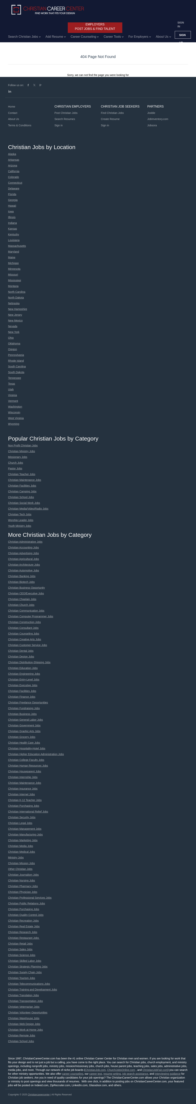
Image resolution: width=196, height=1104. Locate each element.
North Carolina (16, 291)
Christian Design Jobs (21, 656)
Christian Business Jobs (22, 714)
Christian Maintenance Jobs (24, 479)
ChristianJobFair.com (155, 1069)
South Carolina (17, 366)
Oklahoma (14, 343)
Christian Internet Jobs (21, 794)
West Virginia (16, 418)
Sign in (180, 24)
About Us (13, 119)
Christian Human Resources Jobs (28, 765)
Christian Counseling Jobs (23, 633)
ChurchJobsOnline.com (121, 1069)
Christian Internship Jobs (23, 777)
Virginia (12, 395)
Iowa (11, 211)
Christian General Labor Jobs (25, 719)
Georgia (13, 200)
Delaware (13, 188)
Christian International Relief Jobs (28, 811)
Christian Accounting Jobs (23, 547)
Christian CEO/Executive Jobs (26, 593)
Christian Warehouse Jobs (23, 1018)
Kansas (12, 228)
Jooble (151, 112)
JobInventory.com (157, 119)
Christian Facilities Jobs (22, 485)
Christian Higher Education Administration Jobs (36, 754)
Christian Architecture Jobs (24, 564)
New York (13, 332)
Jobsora (152, 125)
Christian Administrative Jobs (25, 541)
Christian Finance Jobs (21, 696)
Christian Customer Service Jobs (27, 645)
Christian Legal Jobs (20, 823)
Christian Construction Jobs (24, 622)
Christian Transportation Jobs (25, 1001)
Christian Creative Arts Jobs (24, 639)
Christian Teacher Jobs (21, 474)
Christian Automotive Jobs (23, 570)
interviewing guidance (168, 1073)
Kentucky (13, 234)
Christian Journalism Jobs (23, 874)
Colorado (13, 177)
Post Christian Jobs (66, 112)
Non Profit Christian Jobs (23, 445)
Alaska (12, 154)
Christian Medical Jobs (21, 851)
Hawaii (12, 205)
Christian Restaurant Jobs (24, 937)
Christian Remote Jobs (21, 1035)
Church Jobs (15, 462)
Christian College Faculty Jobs (26, 759)
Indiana (12, 222)
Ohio (11, 337)
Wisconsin (14, 412)
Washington (15, 406)
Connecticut (15, 182)
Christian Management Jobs (24, 828)
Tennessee (14, 377)
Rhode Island (16, 360)
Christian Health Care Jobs (24, 742)
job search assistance (135, 1073)
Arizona (12, 165)
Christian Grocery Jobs (21, 736)
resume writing (112, 1073)
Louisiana (14, 240)
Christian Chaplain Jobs (22, 599)
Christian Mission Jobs (21, 863)
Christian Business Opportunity (26, 587)
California (13, 171)
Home (11, 106)
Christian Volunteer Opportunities (27, 1012)
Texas (11, 383)
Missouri (13, 274)
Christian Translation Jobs (23, 995)
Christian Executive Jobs (22, 685)
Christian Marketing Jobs (23, 840)
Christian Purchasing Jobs (23, 805)
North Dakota (16, 297)
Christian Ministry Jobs (21, 451)
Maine (11, 257)
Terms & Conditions (19, 125)
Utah (11, 389)
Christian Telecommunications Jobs (29, 983)
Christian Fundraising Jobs (24, 708)
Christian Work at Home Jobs (25, 1029)
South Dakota (16, 372)
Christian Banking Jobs (21, 576)
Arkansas (13, 159)
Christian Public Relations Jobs (26, 903)
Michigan (13, 263)
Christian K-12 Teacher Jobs (25, 800)
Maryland (13, 251)
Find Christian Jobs (112, 112)
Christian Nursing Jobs (21, 880)
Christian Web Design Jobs (24, 1024)
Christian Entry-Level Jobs (23, 679)
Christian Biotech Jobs (21, 581)
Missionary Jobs (17, 457)
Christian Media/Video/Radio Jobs (28, 508)
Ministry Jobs (16, 857)
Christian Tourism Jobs (21, 978)
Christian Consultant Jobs (23, 627)
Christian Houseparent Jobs (24, 771)
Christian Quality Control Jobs (25, 914)
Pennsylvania (16, 355)
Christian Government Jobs (24, 725)
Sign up (182, 36)
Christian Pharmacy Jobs (23, 886)
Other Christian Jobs (20, 869)
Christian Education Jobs (23, 668)
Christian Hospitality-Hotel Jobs (26, 748)
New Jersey (15, 314)
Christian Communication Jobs (26, 610)
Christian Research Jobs (22, 932)
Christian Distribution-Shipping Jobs (29, 662)
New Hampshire (17, 309)
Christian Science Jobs (21, 955)
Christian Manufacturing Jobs (25, 834)
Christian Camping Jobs (22, 491)
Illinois (12, 217)
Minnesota (14, 268)
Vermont (13, 400)
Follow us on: (16, 85)
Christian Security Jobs (21, 817)
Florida (12, 194)
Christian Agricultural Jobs (23, 559)
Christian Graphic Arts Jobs (24, 731)
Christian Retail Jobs (20, 943)
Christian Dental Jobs (20, 650)
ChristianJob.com (95, 1069)
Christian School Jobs (21, 497)
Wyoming (13, 423)
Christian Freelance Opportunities (28, 702)
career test (95, 1073)
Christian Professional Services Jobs (29, 897)
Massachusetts (17, 245)
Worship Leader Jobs (20, 520)
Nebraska (14, 303)
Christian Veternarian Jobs (23, 1006)
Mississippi (14, 280)
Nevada (12, 326)
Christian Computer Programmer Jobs (30, 616)
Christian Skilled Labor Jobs (24, 960)
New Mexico (15, 320)
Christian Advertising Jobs (23, 553)
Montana (13, 286)
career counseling (72, 1073)
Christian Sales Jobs (20, 949)
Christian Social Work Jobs (24, 502)
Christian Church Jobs (21, 604)
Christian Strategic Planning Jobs (27, 966)
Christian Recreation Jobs (23, 920)
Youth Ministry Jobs (19, 525)
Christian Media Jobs (20, 846)
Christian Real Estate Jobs (24, 926)
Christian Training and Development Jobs (32, 989)
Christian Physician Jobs (22, 891)
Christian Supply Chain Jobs (25, 972)
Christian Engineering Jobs (24, 673)
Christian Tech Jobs (19, 514)
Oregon (12, 349)
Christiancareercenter (39, 1094)
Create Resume (110, 119)
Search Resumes (65, 119)
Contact (12, 112)
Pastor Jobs (15, 468)
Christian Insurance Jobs (23, 788)
